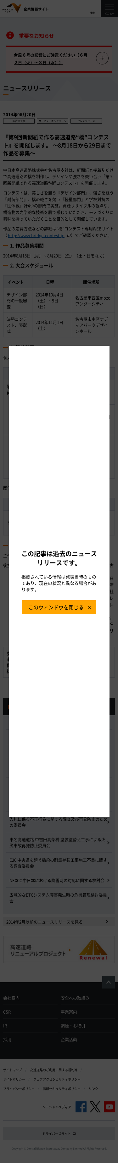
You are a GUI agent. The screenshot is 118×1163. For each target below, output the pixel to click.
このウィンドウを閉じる (56, 607)
